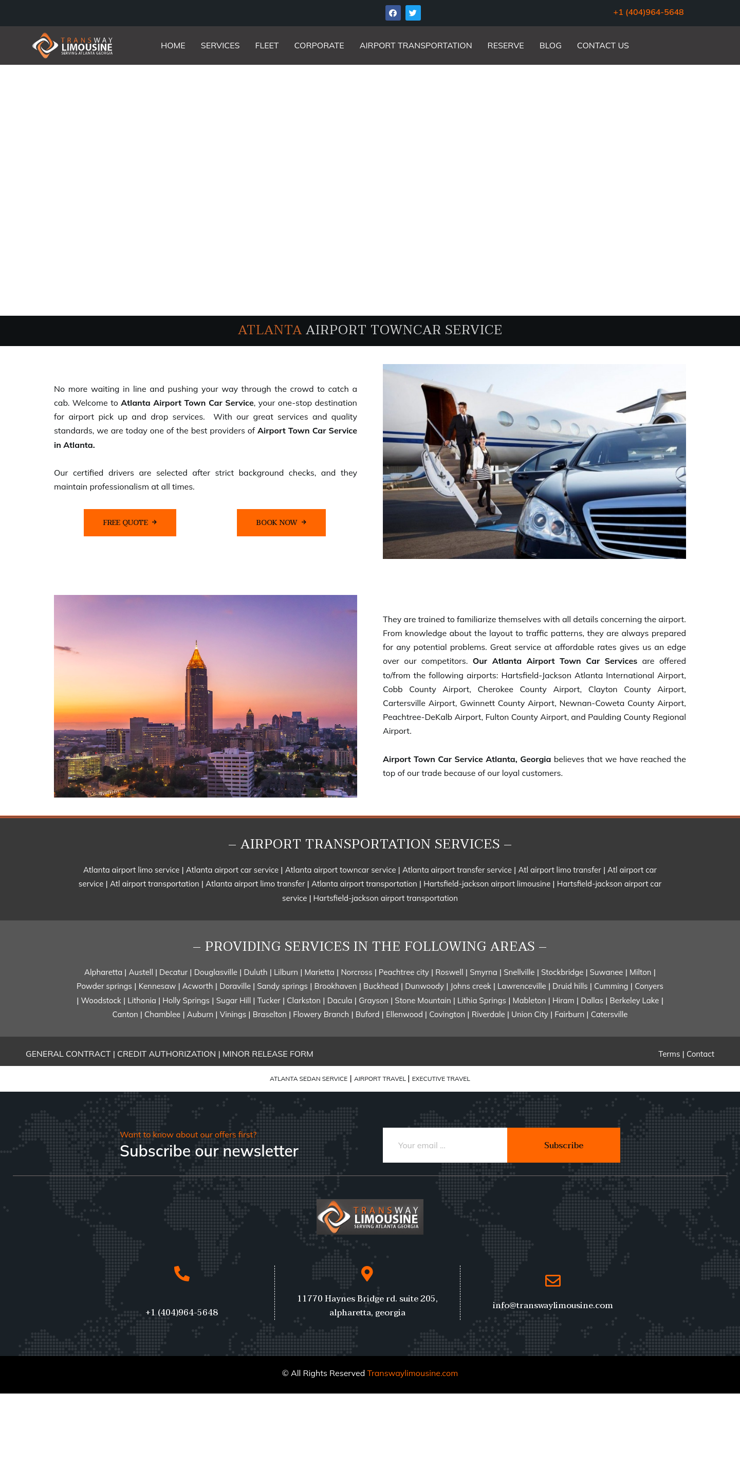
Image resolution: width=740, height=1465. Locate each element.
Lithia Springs (481, 1000)
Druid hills (570, 986)
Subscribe (563, 1145)
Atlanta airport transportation (365, 884)
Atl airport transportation (155, 884)
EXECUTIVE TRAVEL (441, 1078)
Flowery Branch (321, 1014)
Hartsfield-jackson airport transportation (384, 898)
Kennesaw (157, 986)
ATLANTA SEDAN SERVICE (308, 1078)
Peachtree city (403, 972)
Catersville (609, 1014)
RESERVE (506, 45)
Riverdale (488, 1014)
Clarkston (304, 1000)
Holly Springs (186, 1000)
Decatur (172, 972)
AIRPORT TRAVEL (381, 1078)
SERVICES (220, 45)
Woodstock (101, 1000)
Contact (700, 1054)
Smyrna (484, 972)
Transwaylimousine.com (412, 1373)
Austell (141, 972)
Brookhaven (335, 986)
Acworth (197, 986)
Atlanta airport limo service (132, 870)
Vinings (234, 1014)
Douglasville (215, 972)
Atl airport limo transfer (559, 870)
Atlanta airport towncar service (341, 870)
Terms (669, 1054)
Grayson (373, 1000)
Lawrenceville (521, 986)
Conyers (649, 986)
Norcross (357, 972)
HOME (173, 45)
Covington (448, 1014)
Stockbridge (563, 972)
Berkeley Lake (634, 1000)
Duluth (255, 972)
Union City (528, 1014)
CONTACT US (603, 45)
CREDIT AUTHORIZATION (167, 1053)
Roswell (449, 972)
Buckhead (382, 986)
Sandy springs (281, 986)
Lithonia (142, 1000)
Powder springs (104, 986)
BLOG (551, 45)
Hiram (563, 1000)
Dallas (592, 1000)
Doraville (236, 986)
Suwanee (605, 972)
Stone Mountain (423, 1000)
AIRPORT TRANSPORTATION (416, 45)
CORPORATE (319, 45)
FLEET (267, 45)
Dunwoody (424, 986)
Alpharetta (104, 972)
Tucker (269, 1000)
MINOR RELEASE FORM (268, 1053)
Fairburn (570, 1014)
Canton (126, 1014)
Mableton (530, 1000)
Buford (368, 1014)
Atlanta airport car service (232, 870)
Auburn (201, 1014)
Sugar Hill (234, 1000)
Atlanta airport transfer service (457, 870)
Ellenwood (405, 1014)
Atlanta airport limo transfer (255, 884)
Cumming (611, 986)
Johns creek (472, 986)
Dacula (340, 1000)
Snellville (519, 972)
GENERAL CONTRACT (68, 1053)
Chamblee (162, 1014)
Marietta (319, 972)
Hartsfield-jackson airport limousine (487, 884)
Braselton (271, 1014)
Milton (641, 972)
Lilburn (285, 972)
